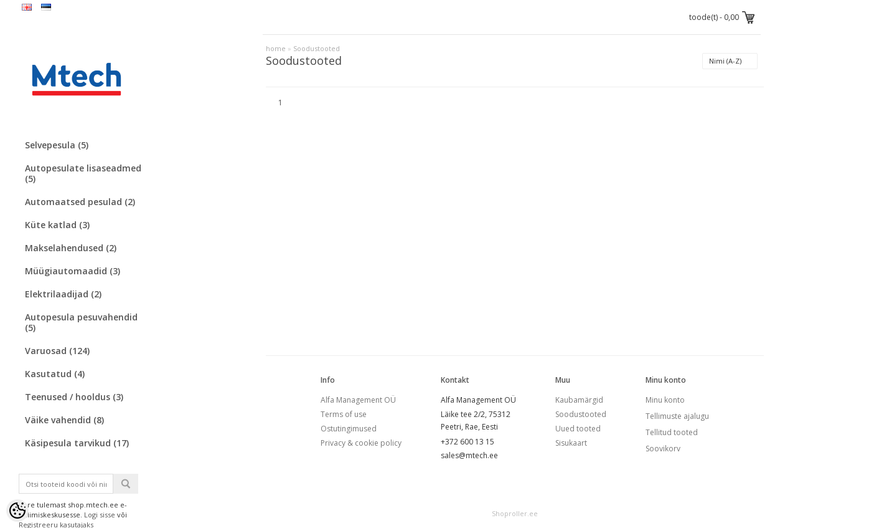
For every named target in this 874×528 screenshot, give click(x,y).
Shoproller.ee (515, 513)
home (276, 48)
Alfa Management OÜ (358, 400)
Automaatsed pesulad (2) (80, 202)
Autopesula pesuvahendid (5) (81, 322)
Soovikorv (663, 448)
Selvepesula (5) (56, 145)
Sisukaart (571, 443)
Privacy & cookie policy (361, 443)
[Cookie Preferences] (17, 510)
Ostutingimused (349, 428)
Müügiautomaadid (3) (72, 271)
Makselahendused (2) (70, 248)
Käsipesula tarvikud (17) (77, 443)
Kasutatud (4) (55, 374)
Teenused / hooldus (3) (74, 397)
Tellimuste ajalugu (677, 416)
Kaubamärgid (579, 400)
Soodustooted (316, 48)
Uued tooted (578, 428)
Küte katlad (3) (57, 225)
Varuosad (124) (57, 351)
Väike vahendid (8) (64, 420)
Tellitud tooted (672, 432)
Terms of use (344, 414)
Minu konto (665, 400)
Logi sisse (99, 514)
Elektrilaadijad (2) (63, 294)
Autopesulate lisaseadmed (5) (83, 173)
